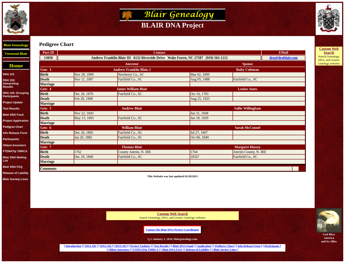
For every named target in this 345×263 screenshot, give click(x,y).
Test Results (11, 108)
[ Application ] (204, 246)
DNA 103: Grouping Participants (16, 94)
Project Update (13, 102)
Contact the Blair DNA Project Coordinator (172, 229)
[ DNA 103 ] (121, 246)
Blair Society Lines (15, 179)
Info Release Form (15, 133)
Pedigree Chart (13, 126)
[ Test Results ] (161, 246)
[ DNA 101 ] (91, 246)
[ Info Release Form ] (249, 246)
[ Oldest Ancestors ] (119, 249)
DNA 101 (8, 74)
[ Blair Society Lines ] (225, 249)
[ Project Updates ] (140, 246)
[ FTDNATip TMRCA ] (146, 249)
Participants (11, 139)
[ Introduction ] (73, 246)
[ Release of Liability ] (197, 249)
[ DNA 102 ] (106, 246)
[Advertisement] (329, 142)
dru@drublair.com (283, 58)
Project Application (15, 120)
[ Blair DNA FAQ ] (172, 249)
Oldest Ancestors (14, 145)
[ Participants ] (272, 246)
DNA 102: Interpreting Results (10, 83)
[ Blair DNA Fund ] (183, 246)
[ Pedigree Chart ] (224, 246)
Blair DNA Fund (13, 114)
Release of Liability (15, 173)
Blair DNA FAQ (12, 166)
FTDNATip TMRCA (15, 151)
